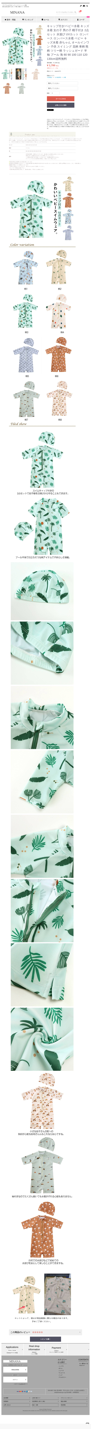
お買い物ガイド (45, 1398)
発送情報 (74, 1405)
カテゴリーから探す (62, 1361)
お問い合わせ (17, 1405)
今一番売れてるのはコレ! (83, 1364)
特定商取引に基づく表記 (45, 1401)
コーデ (83, 19)
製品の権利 (74, 1401)
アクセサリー (62, 1377)
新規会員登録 (19, 1369)
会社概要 (17, 1398)
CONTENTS (83, 1360)
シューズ (61, 1370)
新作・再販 (10, 20)
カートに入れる (61, 99)
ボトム (60, 1368)
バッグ (60, 1375)
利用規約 (17, 1401)
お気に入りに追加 (60, 105)
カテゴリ (63, 20)
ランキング (27, 20)
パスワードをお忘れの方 (20, 1384)
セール (45, 20)
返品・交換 (45, 1405)
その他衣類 (58, 77)
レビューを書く (45, 1339)
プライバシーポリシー (74, 1398)
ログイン (19, 1379)
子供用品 (49, 77)
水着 (64, 77)
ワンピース (62, 1373)
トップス (61, 1366)
